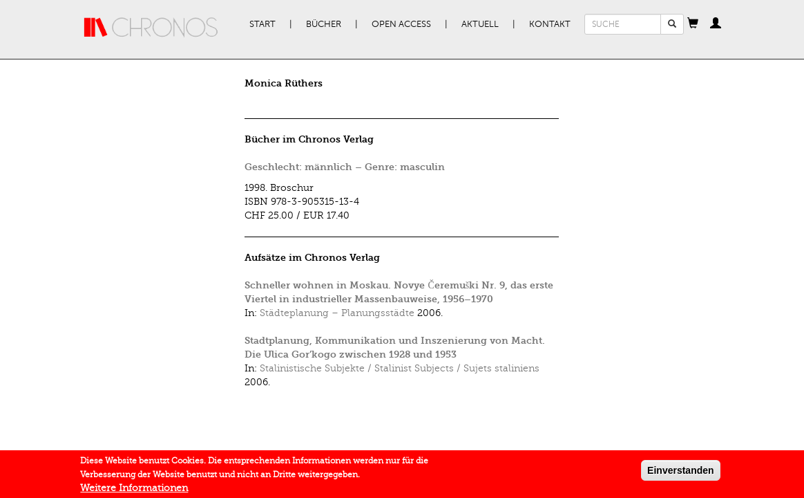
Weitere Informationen (134, 490)
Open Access (401, 24)
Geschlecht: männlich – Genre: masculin (345, 167)
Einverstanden (680, 472)
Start (262, 24)
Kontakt (550, 24)
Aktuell (480, 24)
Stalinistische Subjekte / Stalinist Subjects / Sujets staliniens (399, 368)
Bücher (323, 24)
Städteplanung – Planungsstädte (337, 313)
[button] (692, 24)
